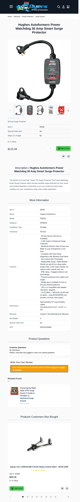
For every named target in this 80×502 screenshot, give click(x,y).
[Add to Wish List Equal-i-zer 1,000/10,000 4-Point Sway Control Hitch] (62, 488)
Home (10, 16)
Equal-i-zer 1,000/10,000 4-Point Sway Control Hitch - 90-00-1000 (39, 467)
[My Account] (63, 7)
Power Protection (27, 16)
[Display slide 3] (32, 496)
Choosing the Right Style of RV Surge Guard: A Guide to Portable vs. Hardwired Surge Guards (28, 394)
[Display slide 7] (51, 496)
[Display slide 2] (27, 496)
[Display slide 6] (46, 496)
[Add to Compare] (68, 156)
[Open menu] (11, 6)
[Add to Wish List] (63, 156)
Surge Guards (40, 16)
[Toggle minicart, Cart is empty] (68, 7)
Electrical (17, 16)
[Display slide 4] (37, 496)
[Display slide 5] (41, 496)
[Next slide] (68, 496)
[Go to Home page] (32, 6)
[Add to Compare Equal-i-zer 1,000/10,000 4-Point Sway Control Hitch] (67, 488)
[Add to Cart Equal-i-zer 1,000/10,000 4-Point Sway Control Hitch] (16, 488)
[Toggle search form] (58, 7)
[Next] (68, 110)
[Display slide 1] (23, 496)
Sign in (54, 367)
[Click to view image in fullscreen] (39, 71)
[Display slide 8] (55, 496)
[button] (14, 118)
